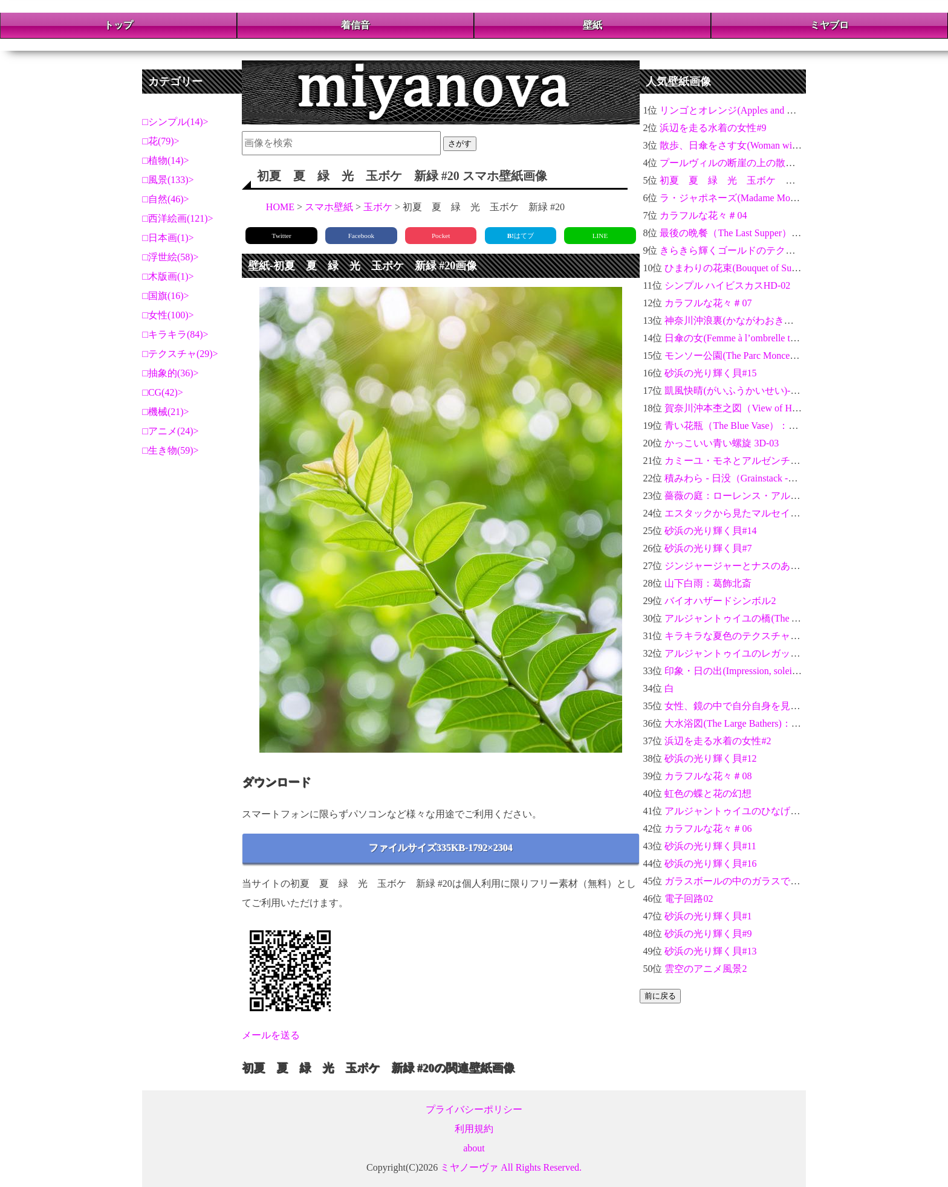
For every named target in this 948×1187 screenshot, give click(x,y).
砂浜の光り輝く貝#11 (710, 846)
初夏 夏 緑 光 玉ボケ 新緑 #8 (738, 180)
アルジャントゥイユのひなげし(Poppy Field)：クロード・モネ (797, 811)
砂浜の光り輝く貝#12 (710, 758)
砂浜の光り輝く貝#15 (710, 373)
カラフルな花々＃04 (703, 215)
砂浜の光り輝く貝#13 (710, 951)
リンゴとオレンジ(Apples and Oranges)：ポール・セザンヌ (784, 110)
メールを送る (271, 1035)
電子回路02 (688, 898)
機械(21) (166, 412)
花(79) (161, 141)
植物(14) (166, 160)
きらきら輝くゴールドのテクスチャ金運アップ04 (766, 250)
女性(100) (168, 315)
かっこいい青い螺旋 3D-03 (721, 443)
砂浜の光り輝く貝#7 (708, 548)
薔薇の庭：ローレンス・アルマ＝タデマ (751, 496)
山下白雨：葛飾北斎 (708, 583)
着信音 (355, 25)
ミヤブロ (829, 25)
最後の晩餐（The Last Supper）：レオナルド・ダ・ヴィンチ (788, 233)
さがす (460, 143)
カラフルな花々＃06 (708, 828)
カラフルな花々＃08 (708, 776)
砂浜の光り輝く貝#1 (708, 916)
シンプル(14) (175, 122)
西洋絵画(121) (178, 218)
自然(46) (166, 199)
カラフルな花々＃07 (708, 303)
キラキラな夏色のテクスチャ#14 (734, 636)
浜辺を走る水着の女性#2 (717, 741)
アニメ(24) (170, 431)
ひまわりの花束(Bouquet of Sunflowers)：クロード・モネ (785, 268)
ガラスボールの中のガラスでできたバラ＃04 (761, 881)
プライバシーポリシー (474, 1109)
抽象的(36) (170, 373)
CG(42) (163, 392)
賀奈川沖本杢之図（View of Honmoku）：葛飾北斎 (772, 408)
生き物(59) (170, 450)
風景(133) (168, 180)
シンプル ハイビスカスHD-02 (727, 285)
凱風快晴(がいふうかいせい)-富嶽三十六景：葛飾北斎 (780, 390)
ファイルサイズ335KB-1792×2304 (441, 848)
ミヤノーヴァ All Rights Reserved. (511, 1167)
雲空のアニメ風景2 (705, 968)
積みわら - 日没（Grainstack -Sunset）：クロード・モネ (782, 478)
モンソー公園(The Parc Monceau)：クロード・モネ (772, 355)
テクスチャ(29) (180, 354)
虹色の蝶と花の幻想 (708, 793)
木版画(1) (168, 276)
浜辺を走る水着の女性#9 (713, 128)
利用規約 (474, 1129)
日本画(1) (168, 238)
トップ (118, 25)
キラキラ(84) (175, 334)
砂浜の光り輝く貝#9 (708, 933)
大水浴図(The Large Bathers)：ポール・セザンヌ (766, 723)
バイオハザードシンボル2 (720, 601)
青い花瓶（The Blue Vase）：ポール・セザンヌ (765, 425)
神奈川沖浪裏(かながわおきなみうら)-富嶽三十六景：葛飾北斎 (799, 320)
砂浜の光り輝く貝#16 (710, 863)
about (474, 1148)
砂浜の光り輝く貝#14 (710, 531)
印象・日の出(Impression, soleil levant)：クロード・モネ (782, 671)
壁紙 (592, 25)
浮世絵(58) (170, 257)
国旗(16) (166, 296)
